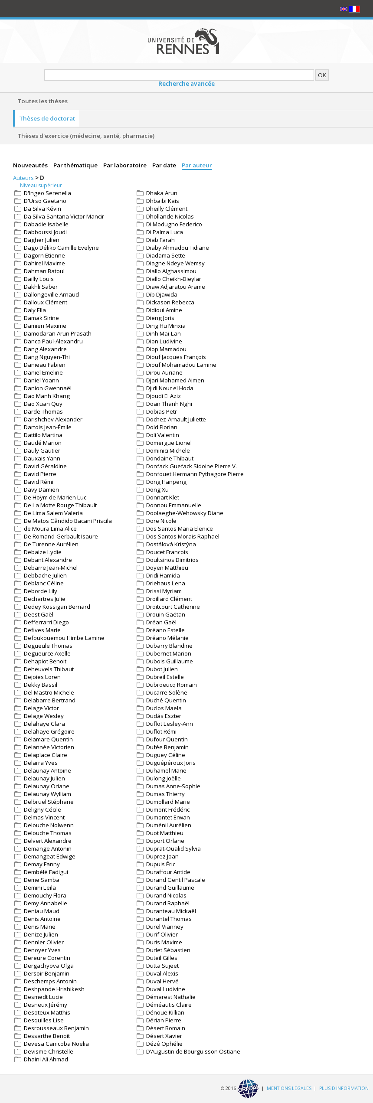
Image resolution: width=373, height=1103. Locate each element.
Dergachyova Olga (49, 965)
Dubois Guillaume (169, 661)
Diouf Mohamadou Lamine (181, 365)
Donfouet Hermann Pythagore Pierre (195, 474)
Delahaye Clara (44, 724)
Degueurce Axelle (47, 653)
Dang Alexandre (45, 349)
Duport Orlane (165, 841)
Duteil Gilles (161, 958)
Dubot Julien (162, 669)
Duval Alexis (162, 973)
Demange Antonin (48, 848)
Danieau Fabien (44, 365)
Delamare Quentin (48, 739)
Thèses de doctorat (47, 118)
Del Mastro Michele (49, 692)
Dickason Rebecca (170, 302)
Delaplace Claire (45, 755)
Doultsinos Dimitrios (172, 560)
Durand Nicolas (166, 895)
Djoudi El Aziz (163, 396)
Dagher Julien (41, 240)
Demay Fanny (42, 864)
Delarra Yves (41, 763)
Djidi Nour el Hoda (169, 388)
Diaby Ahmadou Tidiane (177, 247)
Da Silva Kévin (42, 208)
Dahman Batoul (44, 271)
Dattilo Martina (43, 435)
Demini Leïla (40, 887)
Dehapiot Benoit (45, 661)
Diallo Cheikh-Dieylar (173, 279)
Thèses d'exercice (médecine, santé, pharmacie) (85, 136)
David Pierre (40, 474)
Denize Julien (41, 934)
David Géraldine (45, 466)
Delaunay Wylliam (47, 794)
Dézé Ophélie (164, 1044)
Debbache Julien (45, 575)
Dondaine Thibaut (169, 458)
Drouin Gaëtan (165, 614)
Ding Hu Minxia (166, 326)
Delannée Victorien (49, 747)
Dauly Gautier (42, 450)
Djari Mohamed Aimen (175, 380)
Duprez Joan (162, 856)
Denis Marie (40, 926)
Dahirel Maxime (44, 263)
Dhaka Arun (161, 193)
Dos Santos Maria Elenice (179, 528)
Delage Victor (41, 708)
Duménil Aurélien (168, 825)
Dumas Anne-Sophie (173, 786)
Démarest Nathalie (171, 997)
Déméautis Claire (169, 1004)
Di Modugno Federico (174, 224)
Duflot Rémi (161, 731)
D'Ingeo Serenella (47, 193)
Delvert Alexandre (48, 841)
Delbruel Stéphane (49, 802)
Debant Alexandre (48, 560)
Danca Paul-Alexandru (53, 341)
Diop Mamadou (166, 349)
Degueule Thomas (48, 645)
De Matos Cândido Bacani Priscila (68, 521)
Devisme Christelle (48, 1051)
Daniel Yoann (41, 380)
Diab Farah (160, 240)
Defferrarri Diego (46, 622)
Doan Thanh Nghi (169, 404)
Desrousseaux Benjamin (56, 1028)
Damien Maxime (45, 326)
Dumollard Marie (168, 802)
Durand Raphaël (168, 903)
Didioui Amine (164, 310)
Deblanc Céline (44, 583)
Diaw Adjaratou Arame (175, 286)
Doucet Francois (167, 552)
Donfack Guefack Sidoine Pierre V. (191, 466)
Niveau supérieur (41, 185)
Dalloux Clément (45, 302)
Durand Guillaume (170, 887)
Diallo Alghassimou (171, 271)
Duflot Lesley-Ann (169, 724)
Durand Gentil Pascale (175, 880)
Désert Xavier (164, 1036)
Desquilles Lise (44, 1020)
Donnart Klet (162, 497)
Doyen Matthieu (167, 567)
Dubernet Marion (168, 653)
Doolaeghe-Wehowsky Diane (184, 513)
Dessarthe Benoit (47, 1036)
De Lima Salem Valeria (53, 513)
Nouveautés (31, 165)
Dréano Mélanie (167, 638)
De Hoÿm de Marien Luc (55, 497)
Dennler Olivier (44, 942)
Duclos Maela (164, 708)
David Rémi (38, 482)
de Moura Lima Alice (50, 528)
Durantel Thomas (169, 919)
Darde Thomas (43, 411)
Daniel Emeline (43, 372)
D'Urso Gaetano (45, 201)
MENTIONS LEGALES (289, 1088)
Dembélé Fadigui (46, 872)
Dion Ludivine (164, 341)
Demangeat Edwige (49, 856)
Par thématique (76, 165)
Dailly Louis (39, 279)
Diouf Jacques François (176, 357)
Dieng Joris (160, 318)
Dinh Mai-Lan (163, 333)
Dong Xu (157, 489)
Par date (164, 165)
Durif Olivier (162, 934)
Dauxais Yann (42, 458)
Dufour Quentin (167, 739)
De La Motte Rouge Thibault (60, 505)
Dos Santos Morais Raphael (182, 536)
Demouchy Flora (45, 895)
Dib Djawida (161, 294)
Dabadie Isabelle (46, 224)
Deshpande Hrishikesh (54, 989)
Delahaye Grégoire (49, 731)
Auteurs (24, 178)
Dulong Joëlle (163, 778)
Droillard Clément (169, 599)
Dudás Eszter (163, 716)
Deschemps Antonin (50, 981)
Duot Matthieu (164, 833)
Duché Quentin (166, 700)
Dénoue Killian (165, 1012)
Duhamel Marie (166, 770)
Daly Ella (35, 310)
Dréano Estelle (165, 630)
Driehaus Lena (165, 583)
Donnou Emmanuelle (173, 505)
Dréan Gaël (161, 622)
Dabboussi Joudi (45, 232)
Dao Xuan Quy (43, 404)
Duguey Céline (165, 755)
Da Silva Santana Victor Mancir (64, 216)
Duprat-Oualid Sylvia (173, 848)
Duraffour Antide (168, 872)
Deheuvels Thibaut (49, 669)
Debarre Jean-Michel (51, 567)
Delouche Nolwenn (49, 825)
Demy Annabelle (45, 903)
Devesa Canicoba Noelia (56, 1044)
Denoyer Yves (42, 950)
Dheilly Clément (166, 208)
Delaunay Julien (44, 778)
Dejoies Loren (42, 677)
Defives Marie (42, 630)
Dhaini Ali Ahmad (46, 1059)
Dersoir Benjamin (46, 973)
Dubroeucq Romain (171, 685)
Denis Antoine (42, 919)
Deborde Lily (40, 591)
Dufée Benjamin (167, 747)
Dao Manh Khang (47, 396)
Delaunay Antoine (47, 770)
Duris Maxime (164, 942)
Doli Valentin (162, 435)
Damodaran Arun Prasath (58, 333)
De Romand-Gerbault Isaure (61, 536)
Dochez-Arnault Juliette (176, 419)
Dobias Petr (161, 411)
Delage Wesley (44, 716)
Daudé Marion (43, 443)
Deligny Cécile (42, 809)
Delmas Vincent (44, 817)
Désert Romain (165, 1028)
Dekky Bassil (40, 685)
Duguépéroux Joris (171, 763)
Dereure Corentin (47, 958)
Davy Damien (41, 489)
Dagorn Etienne (44, 255)
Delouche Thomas (48, 833)
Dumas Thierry (165, 794)
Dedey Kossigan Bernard (57, 606)
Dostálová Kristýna (171, 544)
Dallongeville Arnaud (51, 294)
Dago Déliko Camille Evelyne (61, 247)
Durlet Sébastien (168, 950)
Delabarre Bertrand (49, 700)
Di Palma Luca (164, 232)
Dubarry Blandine (169, 645)
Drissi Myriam (164, 591)
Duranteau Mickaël (171, 911)
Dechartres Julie (44, 599)
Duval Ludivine (165, 989)
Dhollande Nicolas (170, 216)
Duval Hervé (162, 981)
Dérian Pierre (163, 1020)
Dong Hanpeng (166, 482)
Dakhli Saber (41, 286)
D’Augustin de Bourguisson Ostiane (193, 1051)
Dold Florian (161, 427)
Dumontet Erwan (168, 817)
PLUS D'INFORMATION (344, 1088)
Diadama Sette (165, 255)
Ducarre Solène (166, 692)
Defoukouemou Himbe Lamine (64, 638)
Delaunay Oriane (46, 786)
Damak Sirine (41, 318)
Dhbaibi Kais (162, 201)
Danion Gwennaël (48, 388)
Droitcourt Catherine (173, 606)
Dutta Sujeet (162, 965)
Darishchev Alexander (53, 419)
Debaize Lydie (43, 552)
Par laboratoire (125, 165)
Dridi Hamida (163, 575)
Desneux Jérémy (45, 1004)
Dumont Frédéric (168, 809)
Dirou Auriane (164, 372)
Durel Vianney (164, 926)
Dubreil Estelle (165, 677)
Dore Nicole (161, 521)
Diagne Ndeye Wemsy (175, 263)
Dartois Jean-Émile (48, 427)
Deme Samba (41, 880)
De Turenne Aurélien (51, 544)
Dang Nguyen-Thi (47, 357)
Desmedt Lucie (43, 997)
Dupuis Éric (160, 864)
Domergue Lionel (169, 443)
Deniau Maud (41, 911)
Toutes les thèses (42, 101)
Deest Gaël (38, 614)
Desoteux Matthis (47, 1012)
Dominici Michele (168, 450)
